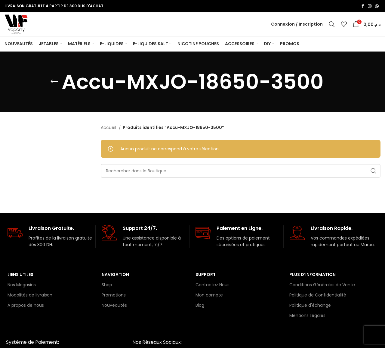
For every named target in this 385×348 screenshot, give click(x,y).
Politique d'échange (310, 313)
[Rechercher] (332, 28)
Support (206, 282)
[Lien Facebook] (363, 6)
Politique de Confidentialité (317, 303)
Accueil (109, 136)
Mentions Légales (307, 324)
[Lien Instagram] (369, 6)
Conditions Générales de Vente (322, 293)
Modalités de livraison (30, 303)
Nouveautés (114, 313)
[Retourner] (54, 90)
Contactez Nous (212, 293)
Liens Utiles (20, 282)
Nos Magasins (22, 293)
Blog (200, 313)
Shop (107, 293)
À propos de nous (26, 313)
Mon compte (209, 303)
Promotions (114, 303)
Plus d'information (312, 282)
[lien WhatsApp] (376, 6)
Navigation (115, 282)
